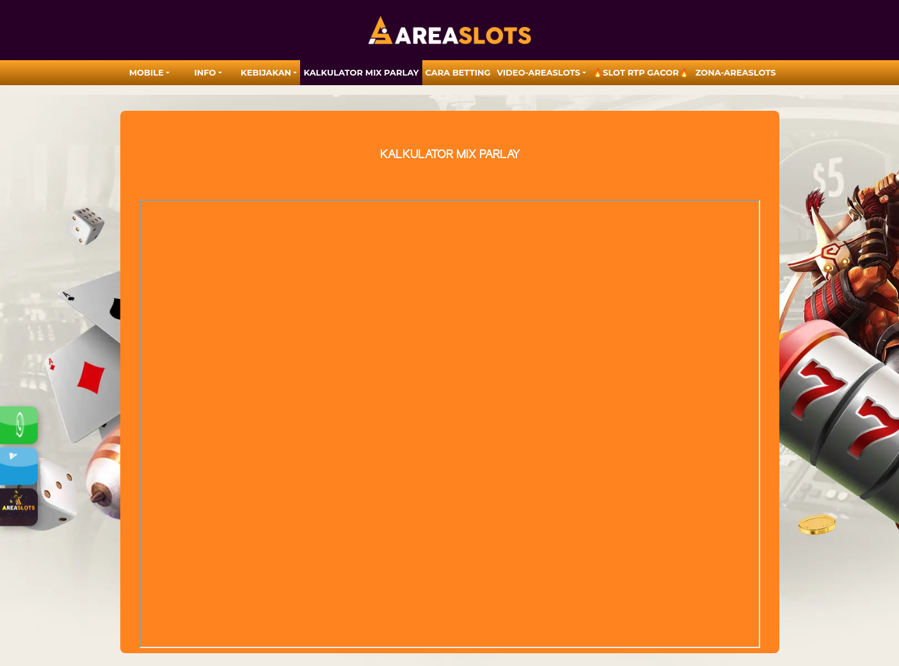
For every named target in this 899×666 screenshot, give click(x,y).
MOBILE (146, 72)
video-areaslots (538, 72)
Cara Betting (458, 72)
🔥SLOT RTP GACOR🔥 (641, 72)
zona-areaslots (736, 72)
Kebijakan (266, 72)
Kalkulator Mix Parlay (360, 72)
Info (205, 72)
